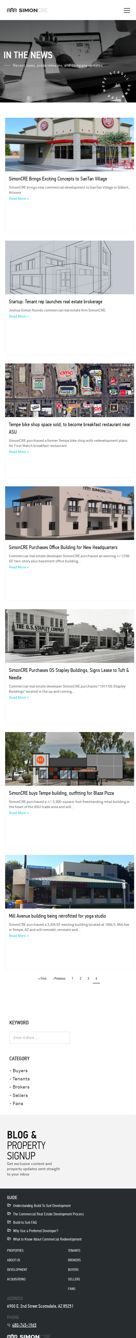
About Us (13, 1260)
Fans (71, 1288)
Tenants (74, 1250)
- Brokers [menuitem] (19, 1087)
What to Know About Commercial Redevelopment (47, 1239)
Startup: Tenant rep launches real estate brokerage (55, 301)
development (17, 1269)
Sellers (74, 1279)
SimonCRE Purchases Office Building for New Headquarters (63, 547)
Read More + (19, 199)
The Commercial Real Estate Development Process (48, 1214)
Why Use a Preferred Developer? (35, 1230)
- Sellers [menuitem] (18, 1095)
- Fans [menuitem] (16, 1103)
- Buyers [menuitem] (18, 1071)
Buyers (73, 1269)
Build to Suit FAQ (25, 1222)
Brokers (74, 1260)
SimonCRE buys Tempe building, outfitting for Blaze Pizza (61, 793)
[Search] (119, 1038)
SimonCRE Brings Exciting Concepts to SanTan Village (58, 179)
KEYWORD (19, 1023)
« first (42, 978)
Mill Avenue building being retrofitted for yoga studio (57, 916)
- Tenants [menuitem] (19, 1079)
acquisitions (16, 1279)
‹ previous (59, 978)
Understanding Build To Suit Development (42, 1205)
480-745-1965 (24, 1325)
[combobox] (39, 1038)
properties (15, 1250)
